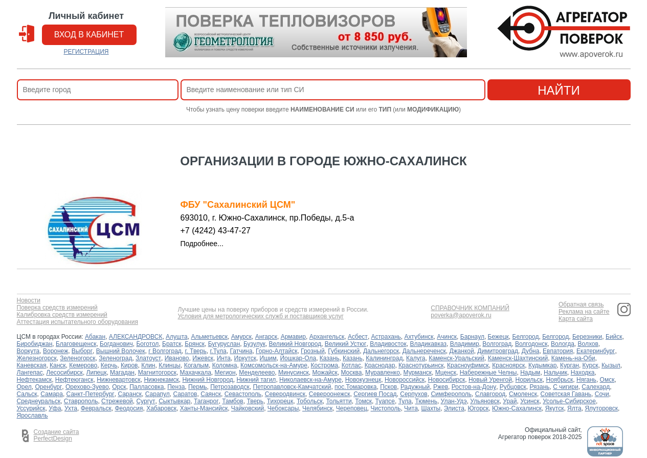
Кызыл (610, 365)
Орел (24, 386)
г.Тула (218, 351)
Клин (148, 365)
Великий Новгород (295, 343)
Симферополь (451, 394)
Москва (351, 372)
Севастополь (243, 394)
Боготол (147, 343)
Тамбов (232, 401)
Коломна (224, 365)
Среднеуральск (39, 401)
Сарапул (157, 394)
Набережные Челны (488, 372)
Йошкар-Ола (298, 358)
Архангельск (327, 336)
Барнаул (472, 336)
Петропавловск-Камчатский (292, 386)
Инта (224, 358)
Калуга (415, 358)
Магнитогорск (157, 372)
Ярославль (32, 415)
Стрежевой (117, 401)
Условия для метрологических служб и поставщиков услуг (260, 316)
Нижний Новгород (207, 379)
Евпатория (558, 351)
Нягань (586, 379)
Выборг (82, 351)
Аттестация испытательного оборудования (77, 322)
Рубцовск (513, 386)
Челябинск (317, 408)
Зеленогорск (77, 358)
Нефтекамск (34, 379)
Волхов (588, 343)
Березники (587, 336)
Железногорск (37, 358)
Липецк (96, 372)
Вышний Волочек (120, 351)
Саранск (130, 394)
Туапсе (385, 401)
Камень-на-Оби (573, 358)
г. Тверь (196, 351)
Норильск (529, 379)
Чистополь (386, 408)
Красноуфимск (467, 365)
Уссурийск (31, 408)
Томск (363, 401)
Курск (590, 365)
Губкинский (344, 351)
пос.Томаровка (355, 386)
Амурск (241, 336)
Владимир (464, 343)
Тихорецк (280, 401)
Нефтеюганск (74, 379)
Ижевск (202, 358)
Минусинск (293, 372)
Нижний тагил (256, 379)
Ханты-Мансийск (204, 408)
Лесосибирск (64, 372)
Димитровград (497, 351)
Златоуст (148, 358)
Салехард (596, 386)
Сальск (27, 394)
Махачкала (195, 372)
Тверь (255, 401)
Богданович (116, 343)
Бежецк (498, 336)
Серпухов (413, 394)
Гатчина (241, 351)
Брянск (195, 343)
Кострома (324, 365)
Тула (405, 401)
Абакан (95, 336)
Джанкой (461, 351)
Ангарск (266, 336)
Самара (51, 394)
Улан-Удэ (454, 401)
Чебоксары (283, 408)
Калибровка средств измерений (62, 315)
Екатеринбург (595, 351)
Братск (172, 343)
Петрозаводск (230, 386)
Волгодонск (531, 343)
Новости (28, 300)
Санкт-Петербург (90, 394)
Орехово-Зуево (87, 386)
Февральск (96, 408)
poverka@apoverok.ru (461, 315)
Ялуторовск (601, 408)
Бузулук (254, 343)
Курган (569, 365)
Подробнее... (202, 243)
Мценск (445, 372)
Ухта (70, 408)
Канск (58, 365)
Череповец (351, 408)
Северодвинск (285, 394)
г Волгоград (165, 351)
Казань (330, 358)
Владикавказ (428, 343)
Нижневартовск (119, 379)
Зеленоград (115, 358)
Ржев (440, 386)
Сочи (602, 394)
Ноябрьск (559, 379)
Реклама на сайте (584, 312)
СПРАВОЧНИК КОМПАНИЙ (470, 308)
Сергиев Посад (374, 394)
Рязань (539, 386)
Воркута (28, 351)
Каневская (32, 365)
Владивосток (388, 343)
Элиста (454, 408)
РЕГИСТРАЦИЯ (85, 51)
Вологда (562, 343)
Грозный (313, 351)
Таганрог (206, 401)
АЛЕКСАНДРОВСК (136, 336)
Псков (388, 386)
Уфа (55, 408)
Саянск (210, 394)
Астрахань (386, 336)
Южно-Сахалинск (517, 408)
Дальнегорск (381, 351)
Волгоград (496, 343)
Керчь (109, 365)
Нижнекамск (161, 379)
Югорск (478, 408)
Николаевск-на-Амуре (310, 379)
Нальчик (555, 372)
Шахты (431, 408)
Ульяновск (484, 401)
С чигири (565, 386)
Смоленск (523, 394)
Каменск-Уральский (456, 358)
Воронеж (55, 351)
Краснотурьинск (420, 365)
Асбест (358, 336)
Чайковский (247, 408)
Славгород (490, 394)
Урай (510, 401)
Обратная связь (581, 304)
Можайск (324, 372)
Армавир (293, 336)
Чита (411, 408)
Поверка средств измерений (57, 307)
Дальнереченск (424, 351)
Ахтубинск (418, 336)
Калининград (384, 358)
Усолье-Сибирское (569, 401)
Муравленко (382, 372)
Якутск (554, 408)
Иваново (177, 358)
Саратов (185, 394)
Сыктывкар (174, 401)
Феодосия (129, 408)
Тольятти (338, 401)
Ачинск (447, 336)
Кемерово (83, 365)
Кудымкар (542, 365)
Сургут (145, 401)
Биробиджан (35, 343)
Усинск (529, 401)
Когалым (196, 365)
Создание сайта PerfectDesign (56, 435)
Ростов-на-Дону (474, 386)
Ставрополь (81, 401)
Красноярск (508, 365)
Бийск (614, 336)
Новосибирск (446, 379)
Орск (119, 386)
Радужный (415, 386)
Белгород (525, 336)
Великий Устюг (346, 343)
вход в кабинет (89, 34)
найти (559, 90)
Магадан (122, 372)
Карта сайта (576, 319)
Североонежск (329, 394)
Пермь (197, 386)
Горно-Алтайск (276, 351)
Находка (583, 372)
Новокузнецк (363, 379)
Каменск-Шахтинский (518, 358)
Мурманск (418, 372)
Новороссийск (405, 379)
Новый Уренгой (490, 379)
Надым (530, 372)
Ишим (268, 358)
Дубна (531, 351)
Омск (607, 379)
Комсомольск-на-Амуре (273, 365)
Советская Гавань (566, 394)
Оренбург (48, 386)
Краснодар (380, 365)
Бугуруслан (224, 343)
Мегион (224, 372)
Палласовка (146, 386)
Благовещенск (76, 343)
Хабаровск (161, 408)
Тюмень (426, 401)
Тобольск (310, 401)
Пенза (176, 386)
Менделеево (257, 372)
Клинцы (170, 365)
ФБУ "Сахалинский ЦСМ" (238, 205)
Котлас (351, 365)
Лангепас (30, 372)
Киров (129, 365)
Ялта (574, 408)
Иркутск (245, 358)
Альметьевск (209, 336)
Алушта (177, 336)
